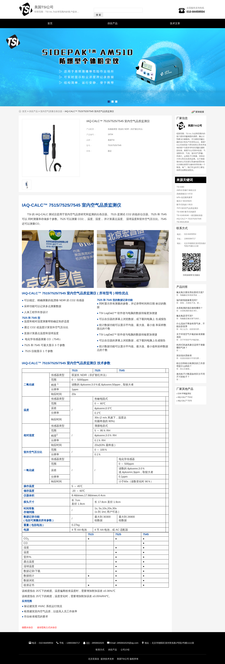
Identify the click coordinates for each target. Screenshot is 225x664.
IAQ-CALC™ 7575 (185, 400)
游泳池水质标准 (184, 355)
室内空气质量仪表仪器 (51, 111)
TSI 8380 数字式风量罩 (186, 212)
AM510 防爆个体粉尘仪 (186, 190)
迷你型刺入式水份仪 (47, 627)
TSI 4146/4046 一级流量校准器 (189, 215)
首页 (50, 23)
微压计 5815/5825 (184, 201)
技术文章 (175, 23)
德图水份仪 (27, 627)
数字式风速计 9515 (184, 205)
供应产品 (113, 23)
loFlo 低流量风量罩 (184, 197)
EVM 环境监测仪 (184, 393)
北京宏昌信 (93, 659)
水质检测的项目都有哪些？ (189, 308)
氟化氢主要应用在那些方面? (190, 292)
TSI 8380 (180, 187)
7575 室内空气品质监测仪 (187, 208)
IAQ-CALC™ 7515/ (185, 397)
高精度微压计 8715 (184, 194)
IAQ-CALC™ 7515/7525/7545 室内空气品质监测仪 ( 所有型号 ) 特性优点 (75, 293)
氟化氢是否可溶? (184, 315)
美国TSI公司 (43, 7)
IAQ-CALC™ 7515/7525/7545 (189, 219)
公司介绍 (125, 649)
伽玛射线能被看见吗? (186, 300)
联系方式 (100, 649)
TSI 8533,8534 (183, 222)
